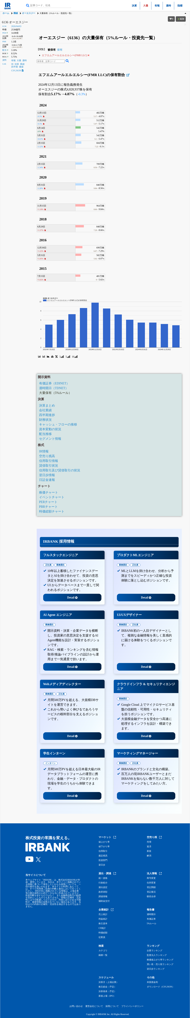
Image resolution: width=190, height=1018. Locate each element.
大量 (19, 60)
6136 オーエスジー (15, 22)
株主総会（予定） (107, 987)
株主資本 (103, 923)
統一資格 (103, 878)
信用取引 (103, 851)
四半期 (14, 67)
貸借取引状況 (48, 465)
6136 (4, 26)
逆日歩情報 (47, 475)
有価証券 (151, 919)
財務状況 (45, 419)
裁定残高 (103, 856)
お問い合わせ (76, 1006)
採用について (112, 1006)
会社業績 (45, 410)
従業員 (102, 937)
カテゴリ (103, 951)
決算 (134, 5)
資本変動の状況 (50, 429)
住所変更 (151, 883)
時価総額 (103, 933)
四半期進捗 (47, 415)
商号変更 (151, 878)
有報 (157, 5)
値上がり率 (104, 842)
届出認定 (103, 887)
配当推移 (45, 434)
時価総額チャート (51, 511)
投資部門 (103, 860)
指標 (179, 5)
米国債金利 (152, 982)
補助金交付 (104, 901)
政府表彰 (103, 892)
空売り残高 (47, 456)
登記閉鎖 (151, 887)
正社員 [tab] (48, 565)
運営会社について (94, 1006)
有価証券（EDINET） (54, 383)
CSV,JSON (17, 70)
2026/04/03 (16, 26)
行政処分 (103, 883)
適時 (168, 5)
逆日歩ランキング (156, 969)
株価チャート (48, 492)
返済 (149, 846)
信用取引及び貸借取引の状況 (59, 470)
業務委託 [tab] (60, 565)
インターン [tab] (50, 763)
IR (12, 64)
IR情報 (44, 451)
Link (4, 64)
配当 (4, 50)
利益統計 (103, 919)
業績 (22, 64)
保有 (59, 49)
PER (4, 33)
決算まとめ (47, 405)
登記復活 (151, 892)
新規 (149, 851)
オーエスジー (28, 13)
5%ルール (151, 923)
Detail (72, 597)
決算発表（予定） (107, 991)
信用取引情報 (48, 461)
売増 (149, 842)
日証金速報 (47, 479)
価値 (21, 67)
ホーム (6, 13)
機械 (15, 13)
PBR (4, 41)
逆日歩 (102, 865)
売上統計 (103, 914)
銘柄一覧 (103, 955)
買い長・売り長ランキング (160, 964)
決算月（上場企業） (108, 982)
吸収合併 (151, 896)
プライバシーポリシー (132, 1006)
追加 (181, 19)
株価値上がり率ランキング (160, 960)
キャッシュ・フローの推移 (58, 424)
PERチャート (48, 502)
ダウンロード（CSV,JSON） (160, 987)
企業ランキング (154, 951)
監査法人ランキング (157, 955)
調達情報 (103, 896)
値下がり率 (104, 846)
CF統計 (102, 928)
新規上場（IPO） (107, 996)
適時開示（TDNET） (54, 388)
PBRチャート (48, 506)
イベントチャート (51, 497)
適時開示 (151, 914)
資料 (4, 60)
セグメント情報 (50, 438)
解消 (149, 856)
